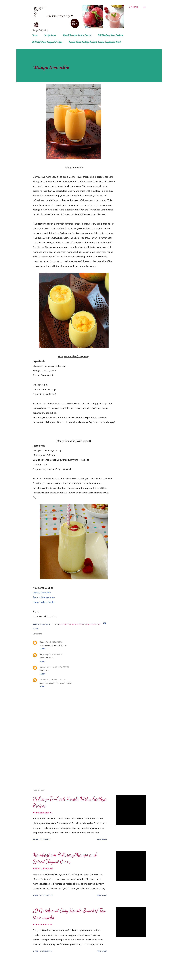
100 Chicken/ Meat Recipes (110, 35)
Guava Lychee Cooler (44, 601)
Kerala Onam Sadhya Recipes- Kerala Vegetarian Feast (95, 41)
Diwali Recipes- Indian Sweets (77, 35)
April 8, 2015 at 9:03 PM (54, 642)
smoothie (96, 624)
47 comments (46, 895)
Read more (102, 839)
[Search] (133, 7)
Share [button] (35, 629)
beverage (63, 624)
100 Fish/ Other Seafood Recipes (47, 41)
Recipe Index (50, 35)
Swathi (42, 642)
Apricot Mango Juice (44, 597)
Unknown (43, 679)
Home (35, 35)
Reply (43, 649)
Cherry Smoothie (42, 592)
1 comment (45, 839)
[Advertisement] (70, 759)
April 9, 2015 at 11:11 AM (56, 679)
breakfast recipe (76, 624)
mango (88, 624)
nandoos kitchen (45, 667)
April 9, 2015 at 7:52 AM (60, 667)
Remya (42, 654)
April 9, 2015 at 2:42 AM (54, 654)
